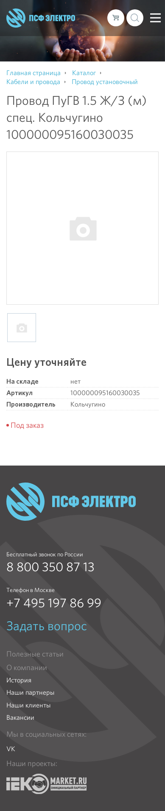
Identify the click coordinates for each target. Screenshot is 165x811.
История (18, 680)
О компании (26, 667)
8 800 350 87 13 (50, 567)
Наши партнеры (30, 692)
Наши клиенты (28, 705)
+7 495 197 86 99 (53, 603)
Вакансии (20, 717)
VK (10, 749)
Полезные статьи (35, 654)
